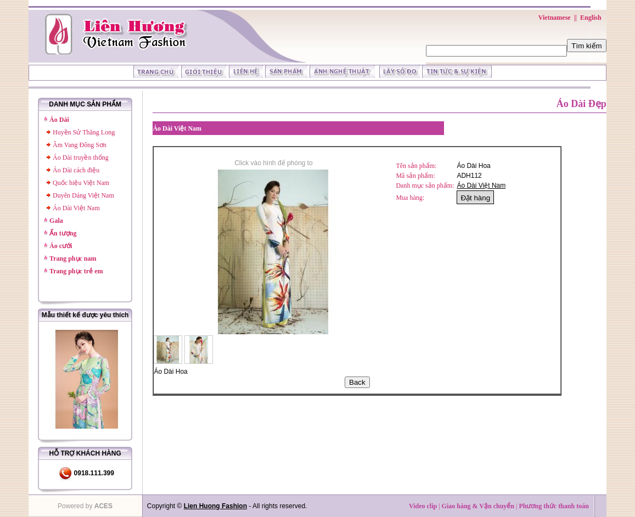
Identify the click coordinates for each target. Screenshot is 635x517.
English (591, 17)
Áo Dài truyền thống (81, 157)
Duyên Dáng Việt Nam (83, 195)
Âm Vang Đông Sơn (79, 145)
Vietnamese (554, 17)
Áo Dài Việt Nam (76, 208)
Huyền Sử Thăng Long (84, 132)
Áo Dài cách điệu (76, 170)
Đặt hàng (475, 198)
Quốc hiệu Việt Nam (81, 183)
